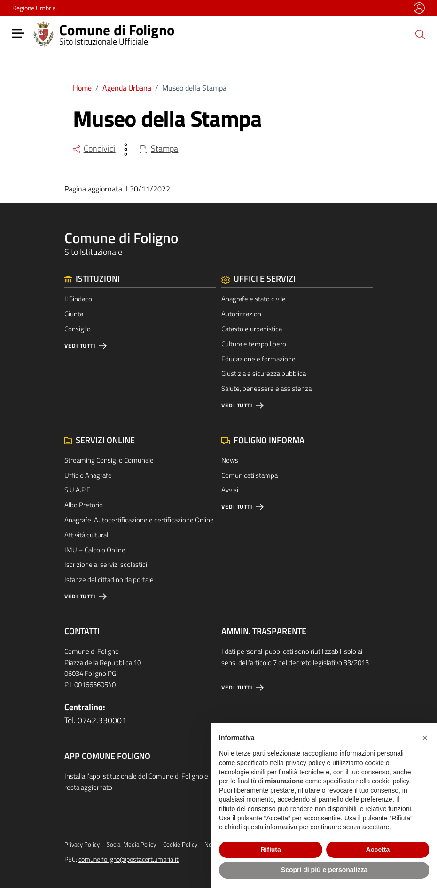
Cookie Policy (180, 844)
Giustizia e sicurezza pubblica (263, 373)
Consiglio (77, 328)
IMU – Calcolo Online (94, 549)
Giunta (73, 313)
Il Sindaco (78, 298)
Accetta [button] (378, 849)
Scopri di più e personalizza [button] (324, 869)
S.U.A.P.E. (78, 489)
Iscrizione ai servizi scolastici (105, 564)
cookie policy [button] (390, 781)
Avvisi (229, 489)
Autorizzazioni (242, 313)
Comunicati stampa (249, 475)
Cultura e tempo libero (253, 343)
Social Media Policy (131, 844)
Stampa (159, 148)
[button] (424, 737)
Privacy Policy (82, 844)
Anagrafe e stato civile (253, 298)
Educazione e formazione (258, 358)
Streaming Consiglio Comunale (109, 460)
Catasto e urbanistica (251, 328)
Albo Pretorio (83, 504)
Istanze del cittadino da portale (109, 579)
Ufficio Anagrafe (88, 475)
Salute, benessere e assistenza (266, 388)
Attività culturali (86, 534)
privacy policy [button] (305, 762)
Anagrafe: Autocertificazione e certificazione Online (139, 519)
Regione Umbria (34, 8)
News (229, 460)
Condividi (94, 148)
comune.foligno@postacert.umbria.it (128, 859)
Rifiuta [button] (270, 849)
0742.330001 (102, 720)
